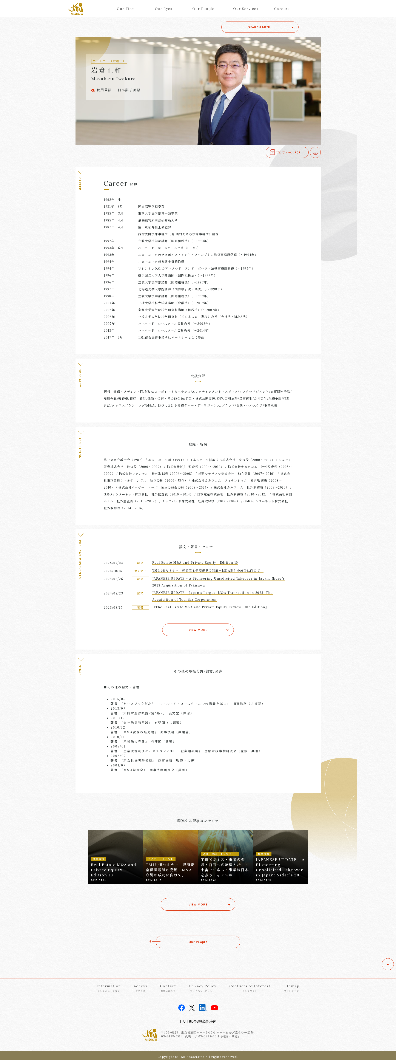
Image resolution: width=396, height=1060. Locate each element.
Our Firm (126, 8)
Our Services (245, 8)
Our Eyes (164, 8)
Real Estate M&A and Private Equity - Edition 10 (195, 562)
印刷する (320, 152)
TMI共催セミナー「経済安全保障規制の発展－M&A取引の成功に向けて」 (207, 570)
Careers (282, 8)
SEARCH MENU (268, 27)
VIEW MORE (198, 628)
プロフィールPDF (288, 152)
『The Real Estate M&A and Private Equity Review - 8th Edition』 (210, 607)
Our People (203, 8)
